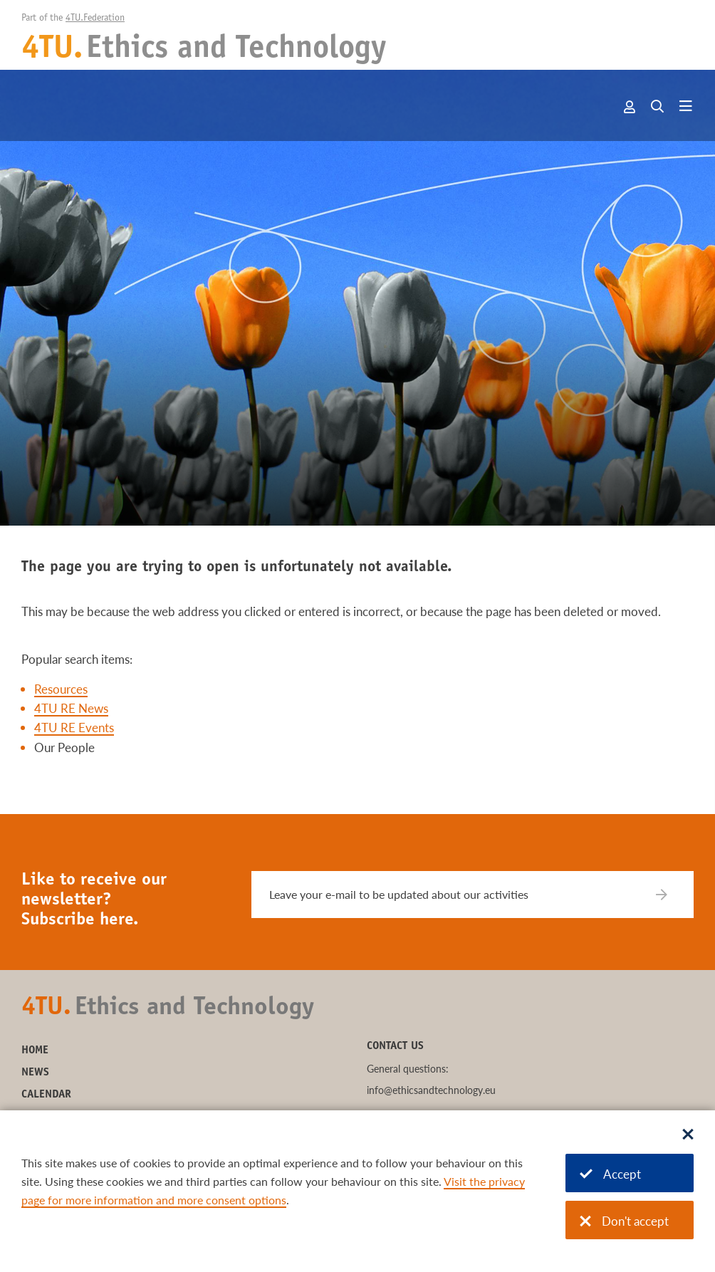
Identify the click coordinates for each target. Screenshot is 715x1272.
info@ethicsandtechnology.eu (431, 1090)
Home (34, 1050)
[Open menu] (686, 107)
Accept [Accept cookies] (610, 1174)
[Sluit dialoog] (688, 1135)
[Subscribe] (670, 894)
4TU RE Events (74, 727)
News (35, 1072)
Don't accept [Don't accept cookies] (624, 1221)
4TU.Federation (95, 19)
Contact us (395, 1046)
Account (630, 107)
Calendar (46, 1094)
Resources (61, 689)
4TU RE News (71, 708)
